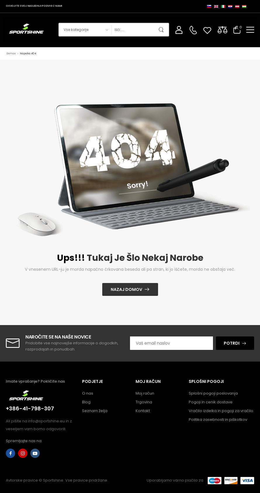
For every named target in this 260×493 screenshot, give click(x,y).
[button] (250, 30)
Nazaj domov (126, 289)
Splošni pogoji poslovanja (213, 393)
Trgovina (144, 402)
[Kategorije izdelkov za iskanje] (85, 29)
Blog (86, 402)
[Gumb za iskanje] (163, 29)
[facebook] (10, 453)
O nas (87, 393)
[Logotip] (27, 29)
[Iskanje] (134, 29)
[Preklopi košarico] (237, 30)
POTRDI (232, 343)
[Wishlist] (207, 29)
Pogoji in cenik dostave (211, 402)
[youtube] (35, 453)
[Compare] (222, 29)
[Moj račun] (179, 30)
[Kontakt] (193, 30)
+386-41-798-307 (30, 408)
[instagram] (22, 453)
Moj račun (145, 393)
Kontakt (143, 411)
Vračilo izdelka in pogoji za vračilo (221, 411)
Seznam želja (95, 411)
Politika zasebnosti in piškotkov (218, 419)
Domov (11, 53)
